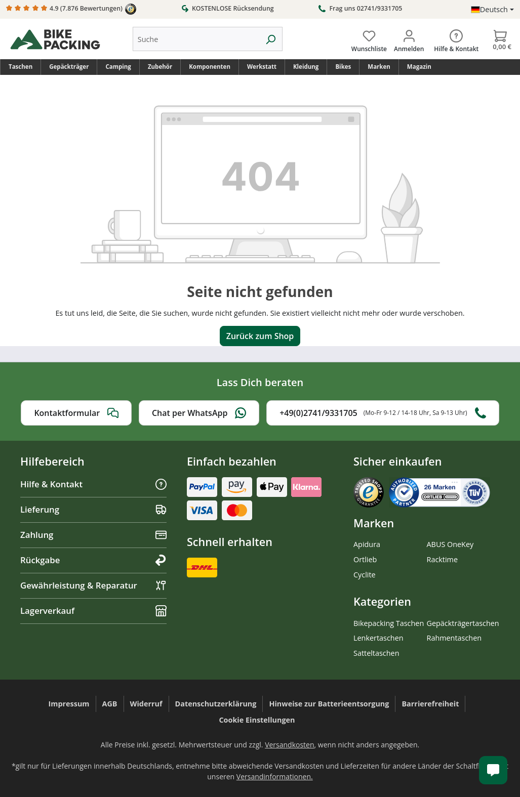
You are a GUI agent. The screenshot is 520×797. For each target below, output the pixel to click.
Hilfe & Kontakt (93, 484)
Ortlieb (365, 559)
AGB (109, 703)
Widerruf (146, 703)
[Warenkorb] (500, 39)
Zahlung (93, 534)
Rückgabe (93, 560)
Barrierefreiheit (430, 703)
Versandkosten (289, 744)
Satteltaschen (376, 653)
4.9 (71, 9)
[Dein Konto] (408, 39)
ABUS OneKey (450, 544)
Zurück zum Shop (260, 336)
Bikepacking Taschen (388, 623)
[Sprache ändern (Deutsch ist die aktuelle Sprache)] (492, 9)
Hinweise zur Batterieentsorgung (329, 703)
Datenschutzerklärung (216, 703)
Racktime (442, 559)
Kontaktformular (76, 412)
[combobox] (196, 39)
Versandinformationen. (274, 776)
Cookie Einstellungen (257, 720)
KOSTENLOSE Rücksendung (227, 8)
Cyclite (364, 574)
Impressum (69, 703)
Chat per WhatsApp (199, 412)
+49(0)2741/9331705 (382, 412)
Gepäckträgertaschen (463, 623)
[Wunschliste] (369, 39)
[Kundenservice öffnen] (493, 770)
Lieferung (93, 509)
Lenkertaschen (378, 638)
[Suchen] (271, 39)
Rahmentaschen (454, 638)
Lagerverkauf (93, 610)
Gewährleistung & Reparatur (93, 585)
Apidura (366, 544)
